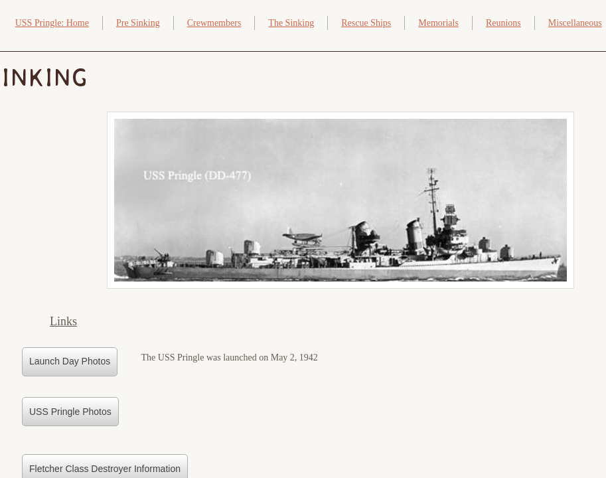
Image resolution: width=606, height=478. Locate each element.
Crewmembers (214, 23)
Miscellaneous (575, 23)
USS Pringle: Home (52, 23)
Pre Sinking (138, 23)
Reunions (503, 23)
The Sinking (291, 23)
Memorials (438, 23)
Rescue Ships (366, 23)
